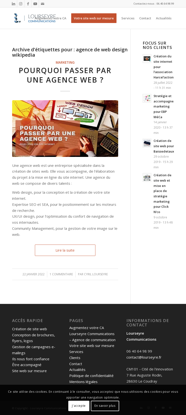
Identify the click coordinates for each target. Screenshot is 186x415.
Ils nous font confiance (30, 358)
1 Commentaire (61, 274)
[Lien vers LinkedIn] (13, 3)
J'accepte (78, 406)
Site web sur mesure (29, 370)
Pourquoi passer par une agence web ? (65, 75)
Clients (74, 357)
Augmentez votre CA (86, 327)
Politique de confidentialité (91, 375)
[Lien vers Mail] (42, 3)
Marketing (65, 62)
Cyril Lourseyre (96, 274)
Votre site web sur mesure (91, 345)
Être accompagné (26, 364)
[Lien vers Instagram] (20, 3)
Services (76, 351)
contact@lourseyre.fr (144, 357)
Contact (75, 363)
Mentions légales (83, 381)
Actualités (77, 369)
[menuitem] (50, 18)
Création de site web (29, 328)
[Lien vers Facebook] (27, 3)
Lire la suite (65, 250)
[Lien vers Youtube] (35, 3)
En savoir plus (104, 406)
